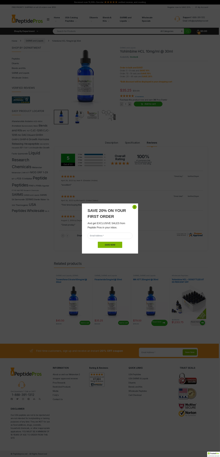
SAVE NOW (110, 245)
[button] (213, 454)
